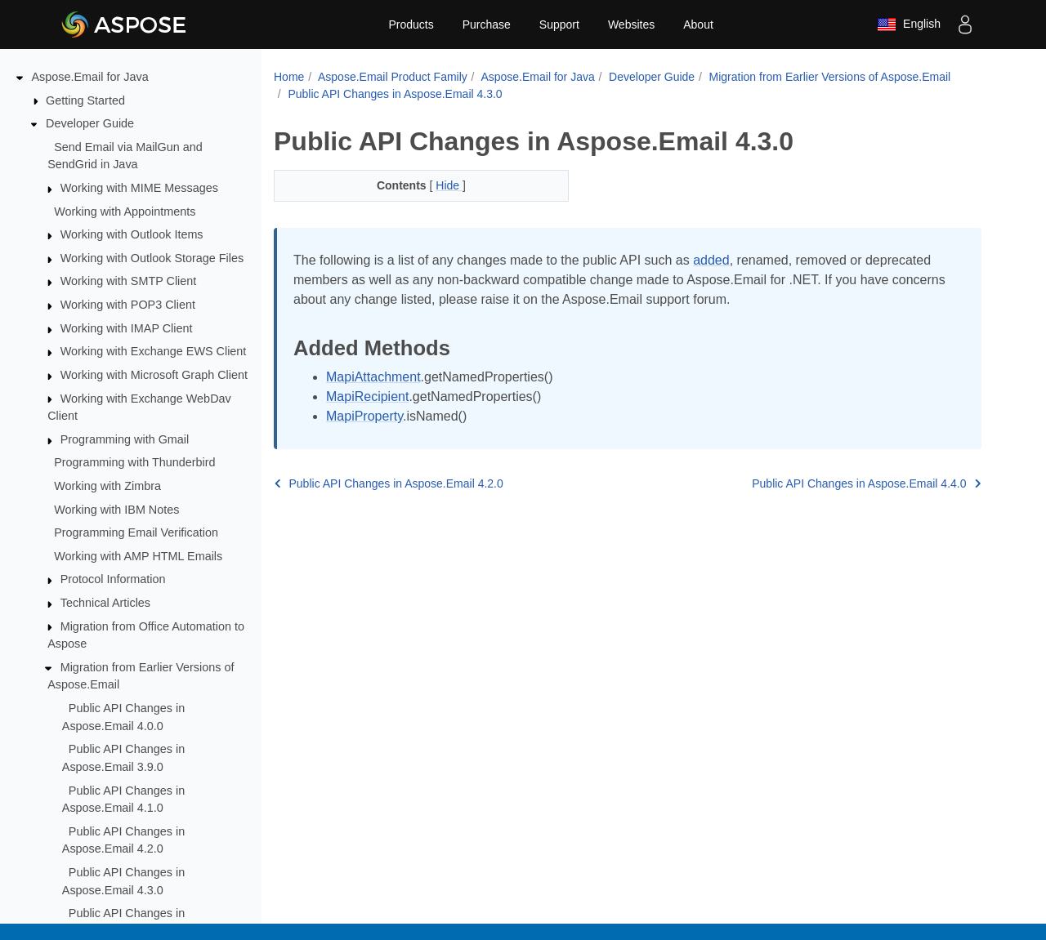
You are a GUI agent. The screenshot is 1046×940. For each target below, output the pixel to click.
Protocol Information (113, 579)
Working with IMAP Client (126, 328)
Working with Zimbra (107, 485)
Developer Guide (90, 123)
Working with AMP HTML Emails (138, 556)
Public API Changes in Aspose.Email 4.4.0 (866, 483)
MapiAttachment (373, 377)
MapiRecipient (367, 396)
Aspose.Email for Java (90, 76)
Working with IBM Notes (116, 509)
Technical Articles (105, 602)
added (711, 260)
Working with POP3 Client (127, 304)
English (909, 24)
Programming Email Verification (136, 532)
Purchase (487, 24)
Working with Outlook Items (131, 234)
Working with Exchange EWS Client (153, 351)
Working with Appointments (124, 211)
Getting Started (85, 100)
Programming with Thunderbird (134, 462)
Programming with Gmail (125, 439)
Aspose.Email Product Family (392, 76)
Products (410, 24)
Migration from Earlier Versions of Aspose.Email (830, 76)
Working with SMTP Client (128, 280)
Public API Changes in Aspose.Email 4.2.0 (389, 483)
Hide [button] (449, 185)
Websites (631, 24)
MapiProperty (364, 416)
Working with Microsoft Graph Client (154, 374)
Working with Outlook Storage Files (152, 258)
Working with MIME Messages (139, 187)
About (698, 24)
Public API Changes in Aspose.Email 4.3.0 (395, 93)
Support (559, 24)
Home (289, 76)
